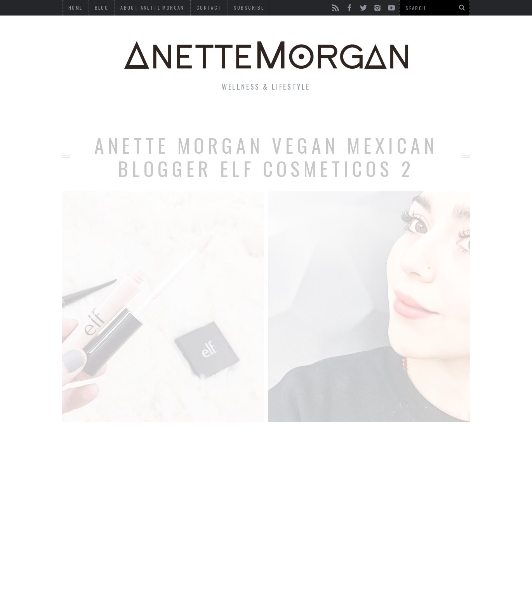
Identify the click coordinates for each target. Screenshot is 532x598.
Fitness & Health (190, 114)
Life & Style (117, 114)
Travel (359, 114)
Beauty (253, 114)
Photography (413, 114)
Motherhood (306, 114)
